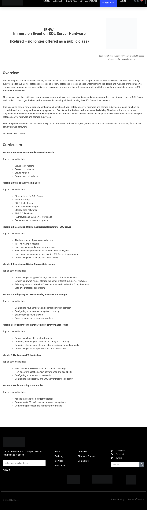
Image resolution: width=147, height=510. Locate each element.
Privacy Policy (117, 499)
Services (59, 461)
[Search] (141, 464)
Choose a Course (86, 456)
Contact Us (83, 461)
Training (59, 456)
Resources (60, 465)
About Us (82, 451)
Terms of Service (136, 499)
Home (58, 451)
